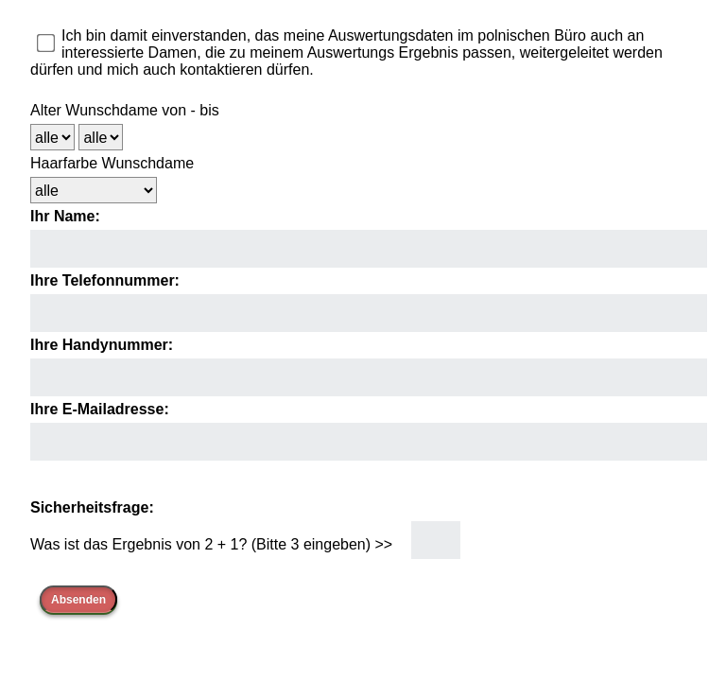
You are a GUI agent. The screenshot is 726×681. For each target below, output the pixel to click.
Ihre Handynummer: (101, 345)
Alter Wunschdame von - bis (124, 110)
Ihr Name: (65, 216)
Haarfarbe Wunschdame (112, 163)
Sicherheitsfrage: (92, 507)
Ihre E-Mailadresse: (99, 409)
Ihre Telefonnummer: (105, 280)
